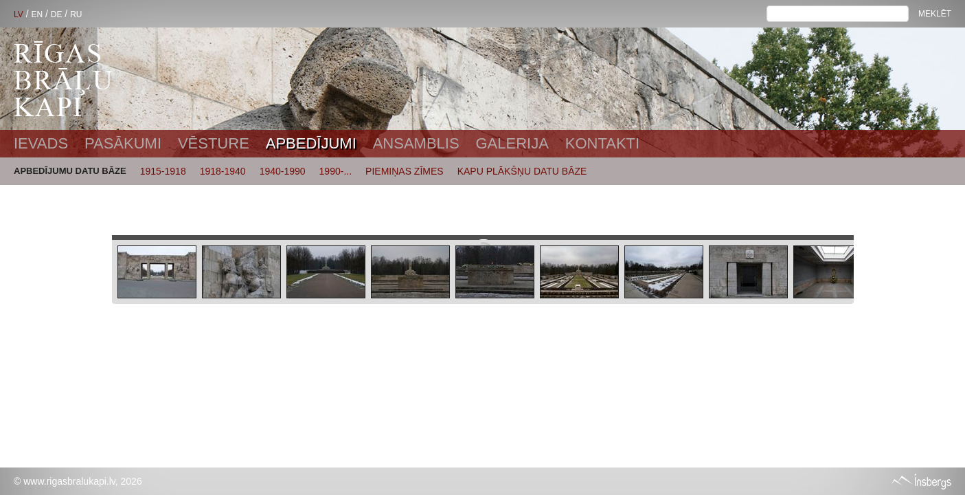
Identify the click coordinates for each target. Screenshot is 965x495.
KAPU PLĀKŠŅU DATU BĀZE (522, 171)
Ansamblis (416, 143)
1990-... (335, 171)
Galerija (511, 143)
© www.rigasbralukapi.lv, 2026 (78, 481)
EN (37, 14)
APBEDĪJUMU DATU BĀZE (70, 171)
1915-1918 (163, 171)
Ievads (41, 143)
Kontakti (602, 143)
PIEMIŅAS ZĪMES (404, 171)
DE (57, 14)
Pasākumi (122, 143)
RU (76, 14)
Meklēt (934, 14)
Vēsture (213, 143)
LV (18, 14)
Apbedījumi (311, 143)
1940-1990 (283, 171)
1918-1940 (223, 171)
